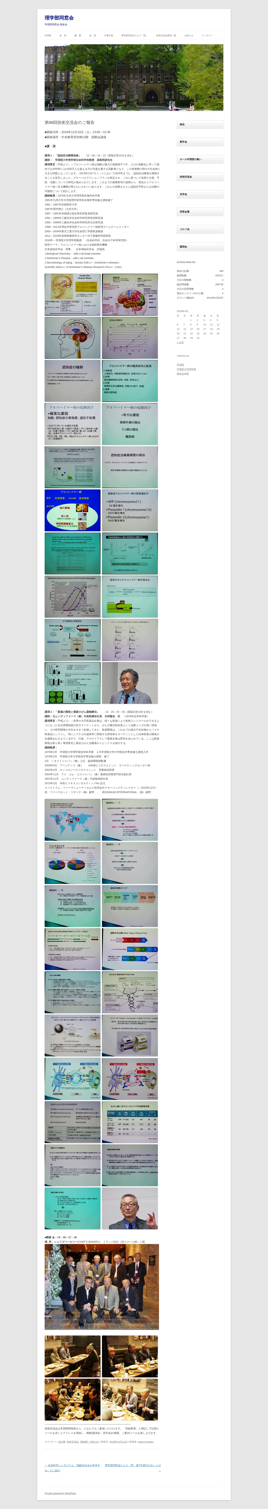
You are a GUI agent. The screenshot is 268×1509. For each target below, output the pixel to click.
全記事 (61, 1441)
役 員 (63, 35)
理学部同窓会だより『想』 (134, 35)
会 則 (92, 35)
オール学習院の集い (191, 159)
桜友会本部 (183, 373)
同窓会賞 (184, 211)
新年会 (183, 141)
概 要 (77, 35)
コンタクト (207, 35)
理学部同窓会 (59, 18)
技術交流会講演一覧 (166, 35)
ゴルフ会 (184, 229)
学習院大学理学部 (186, 369)
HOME (48, 35)
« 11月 (180, 342)
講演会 (183, 246)
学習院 (180, 364)
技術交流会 (73, 1441)
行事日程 (108, 35)
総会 (182, 124)
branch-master (146, 1441)
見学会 (183, 194)
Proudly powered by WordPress (60, 1493)
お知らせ (188, 35)
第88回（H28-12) (89, 1441)
